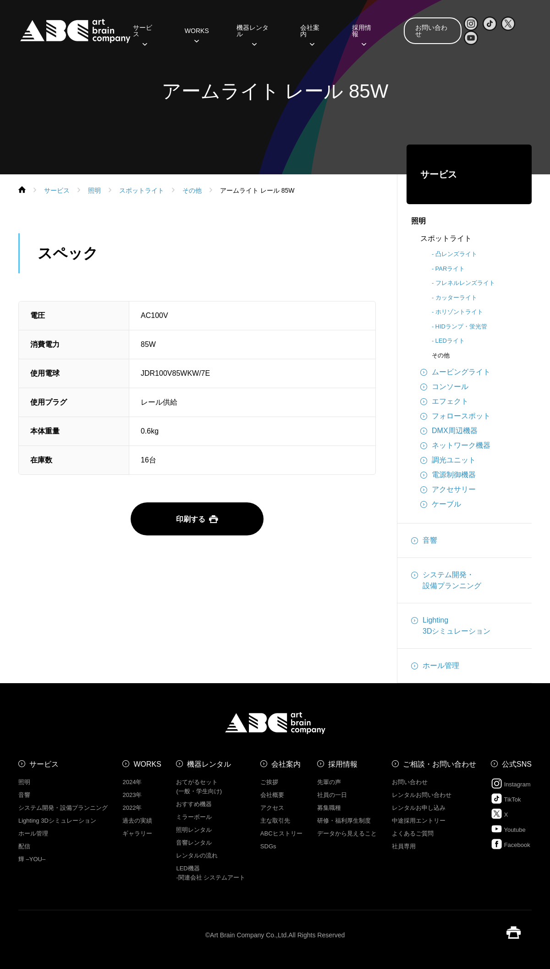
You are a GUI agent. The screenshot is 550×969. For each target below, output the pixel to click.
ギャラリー (137, 833)
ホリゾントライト (459, 311)
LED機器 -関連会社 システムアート (210, 873)
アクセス (272, 807)
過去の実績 (137, 820)
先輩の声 (329, 782)
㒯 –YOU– (31, 859)
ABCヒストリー (281, 833)
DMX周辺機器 (449, 430)
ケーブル (440, 504)
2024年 (132, 782)
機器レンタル (252, 34)
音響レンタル (194, 842)
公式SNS (517, 764)
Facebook (510, 844)
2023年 (132, 794)
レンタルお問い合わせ (421, 794)
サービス (142, 34)
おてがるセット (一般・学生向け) (199, 787)
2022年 (132, 807)
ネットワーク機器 (455, 445)
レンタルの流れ (197, 855)
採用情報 (361, 34)
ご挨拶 (269, 782)
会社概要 (272, 794)
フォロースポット (455, 416)
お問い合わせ (431, 31)
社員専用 (404, 846)
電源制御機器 (448, 474)
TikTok (506, 798)
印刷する (197, 519)
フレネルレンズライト (465, 282)
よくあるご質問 (413, 833)
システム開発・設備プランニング (446, 579)
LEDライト (450, 340)
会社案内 (309, 34)
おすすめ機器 (194, 804)
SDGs (268, 846)
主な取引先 (275, 820)
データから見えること (347, 833)
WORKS (197, 34)
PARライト (450, 268)
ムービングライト (455, 372)
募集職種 (329, 807)
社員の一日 (332, 794)
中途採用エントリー (419, 820)
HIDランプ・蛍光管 (461, 326)
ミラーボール (194, 816)
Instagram (510, 783)
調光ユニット (448, 460)
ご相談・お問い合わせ (439, 764)
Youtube (508, 829)
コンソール (444, 386)
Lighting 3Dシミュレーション (57, 820)
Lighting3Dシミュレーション (450, 625)
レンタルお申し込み (419, 807)
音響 (424, 540)
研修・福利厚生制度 (344, 820)
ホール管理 (435, 665)
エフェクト (444, 401)
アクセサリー (448, 489)
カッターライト (456, 297)
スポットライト (446, 238)
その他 (441, 355)
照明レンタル (194, 829)
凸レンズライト (456, 254)
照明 (418, 221)
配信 (24, 846)
